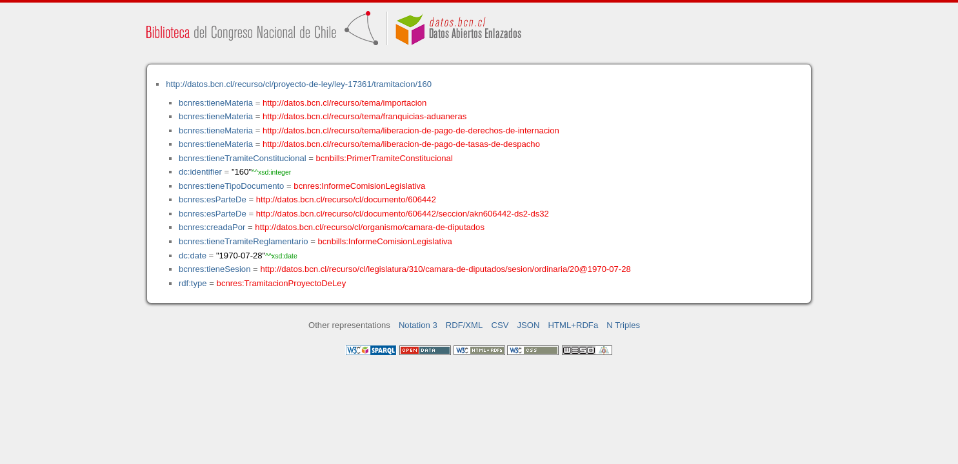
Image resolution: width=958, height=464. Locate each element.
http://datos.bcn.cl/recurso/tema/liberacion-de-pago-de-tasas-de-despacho (401, 144)
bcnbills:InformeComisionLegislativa (385, 241)
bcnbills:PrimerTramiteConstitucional (384, 158)
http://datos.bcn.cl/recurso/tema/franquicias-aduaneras (364, 116)
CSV (499, 325)
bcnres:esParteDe (212, 199)
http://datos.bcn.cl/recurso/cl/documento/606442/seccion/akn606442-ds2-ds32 (402, 213)
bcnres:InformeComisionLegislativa (359, 186)
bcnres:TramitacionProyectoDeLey (281, 283)
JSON (528, 325)
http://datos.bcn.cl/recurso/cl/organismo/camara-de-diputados (369, 227)
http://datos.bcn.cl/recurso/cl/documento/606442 (346, 199)
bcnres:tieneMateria (216, 103)
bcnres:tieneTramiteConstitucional (242, 158)
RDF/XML (464, 325)
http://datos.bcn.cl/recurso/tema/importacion (344, 103)
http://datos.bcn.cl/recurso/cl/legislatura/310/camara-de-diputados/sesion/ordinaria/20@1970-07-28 (445, 269)
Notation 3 (418, 325)
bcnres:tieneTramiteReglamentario (243, 241)
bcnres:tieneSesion (215, 269)
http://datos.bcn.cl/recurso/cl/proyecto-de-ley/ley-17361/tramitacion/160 (299, 84)
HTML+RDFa (573, 325)
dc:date (192, 255)
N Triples (623, 325)
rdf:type (193, 283)
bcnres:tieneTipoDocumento (231, 186)
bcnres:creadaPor (212, 227)
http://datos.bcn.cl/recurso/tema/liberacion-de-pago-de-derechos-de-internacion (411, 130)
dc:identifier (200, 172)
